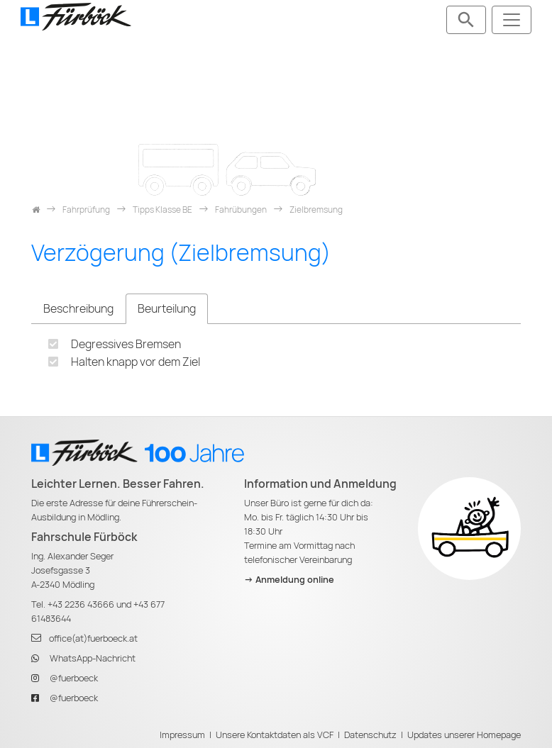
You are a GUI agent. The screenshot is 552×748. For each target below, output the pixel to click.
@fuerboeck (74, 678)
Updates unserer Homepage (464, 735)
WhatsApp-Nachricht (93, 658)
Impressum (182, 735)
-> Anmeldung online (289, 580)
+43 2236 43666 (81, 604)
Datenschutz (370, 735)
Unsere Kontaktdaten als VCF (274, 735)
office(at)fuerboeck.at (93, 638)
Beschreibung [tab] (78, 308)
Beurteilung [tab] (167, 308)
